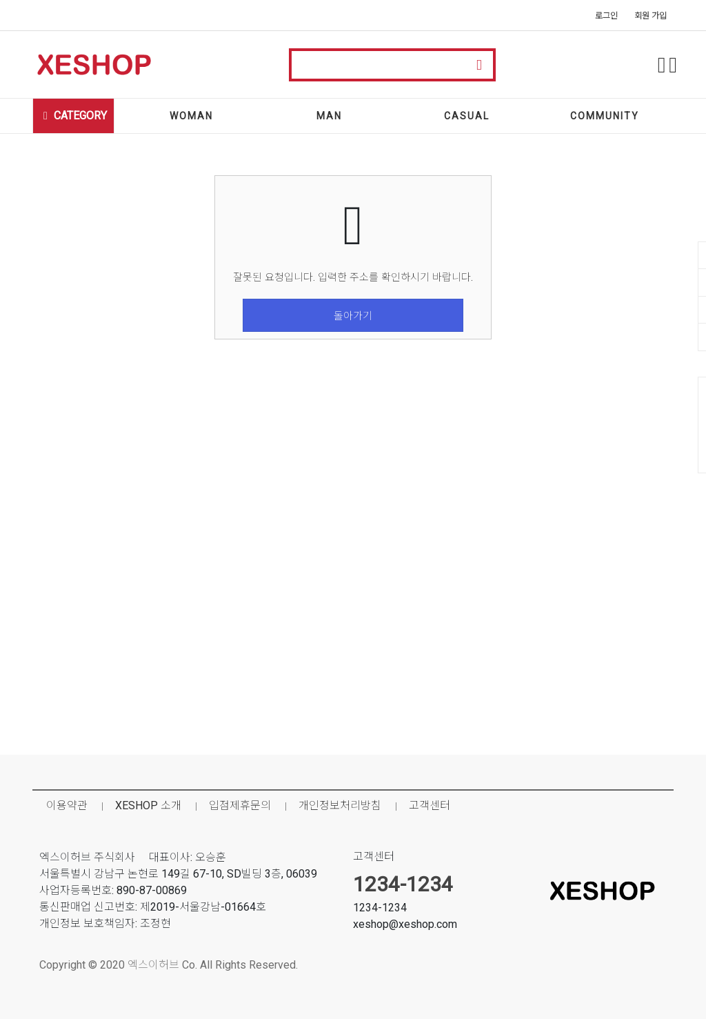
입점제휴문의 (240, 805)
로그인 (606, 16)
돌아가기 (353, 316)
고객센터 (429, 805)
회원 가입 (650, 16)
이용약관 (67, 805)
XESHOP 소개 (148, 805)
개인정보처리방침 (340, 805)
